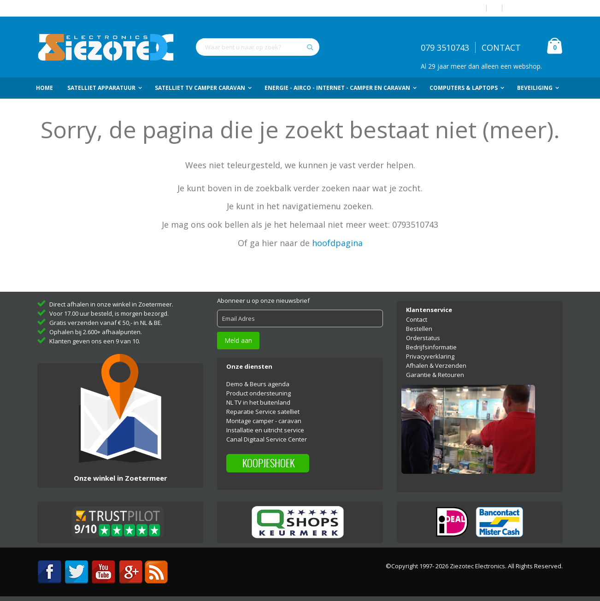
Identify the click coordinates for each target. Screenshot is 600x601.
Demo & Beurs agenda (257, 384)
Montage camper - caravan (263, 421)
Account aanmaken (536, 8)
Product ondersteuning (258, 393)
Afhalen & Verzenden (436, 365)
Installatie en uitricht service (265, 430)
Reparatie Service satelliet (263, 411)
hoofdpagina (337, 242)
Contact (416, 319)
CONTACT (501, 47)
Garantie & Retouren (435, 375)
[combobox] (257, 47)
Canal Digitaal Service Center (266, 439)
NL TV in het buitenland (258, 402)
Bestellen (419, 328)
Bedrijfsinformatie (431, 347)
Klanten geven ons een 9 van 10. (94, 341)
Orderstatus (423, 338)
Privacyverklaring (430, 356)
